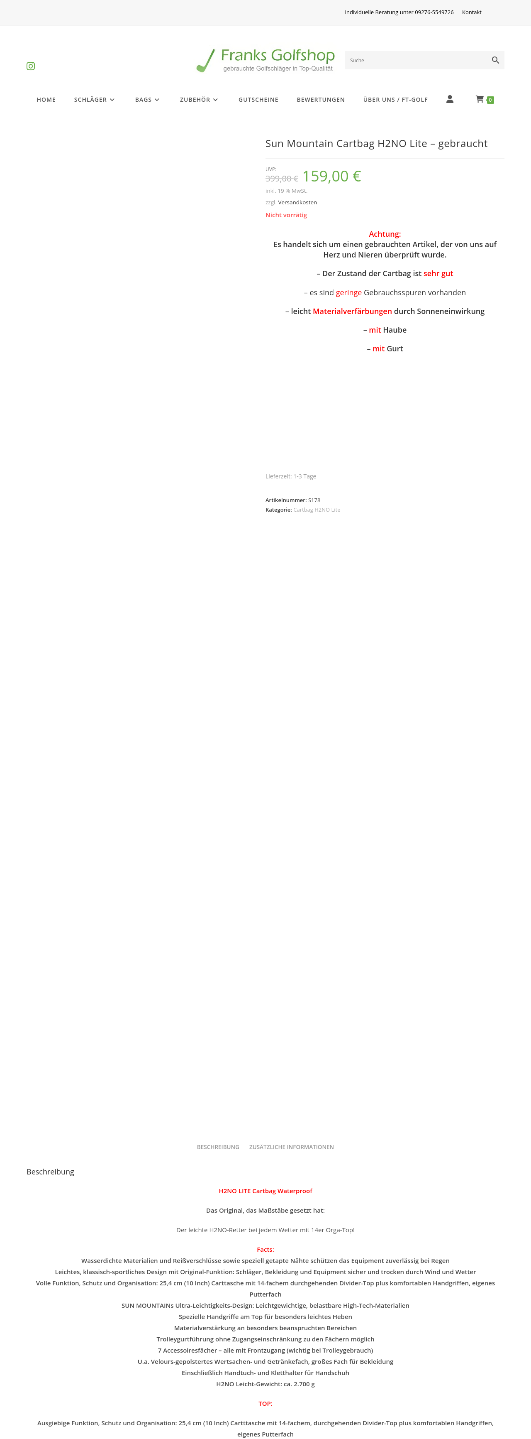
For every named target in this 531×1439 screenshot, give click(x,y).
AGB (397, 1353)
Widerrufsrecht (175, 1373)
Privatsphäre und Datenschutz (318, 1353)
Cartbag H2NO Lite (316, 509)
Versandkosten (297, 202)
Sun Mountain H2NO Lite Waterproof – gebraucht (103, 1254)
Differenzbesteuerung (66, 1353)
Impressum (169, 1353)
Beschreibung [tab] (218, 569)
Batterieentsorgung (63, 1393)
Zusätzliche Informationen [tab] (291, 569)
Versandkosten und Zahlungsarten (325, 1373)
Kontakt (472, 12)
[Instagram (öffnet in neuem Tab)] (31, 59)
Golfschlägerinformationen (74, 1373)
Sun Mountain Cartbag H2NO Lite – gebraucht (265, 1261)
